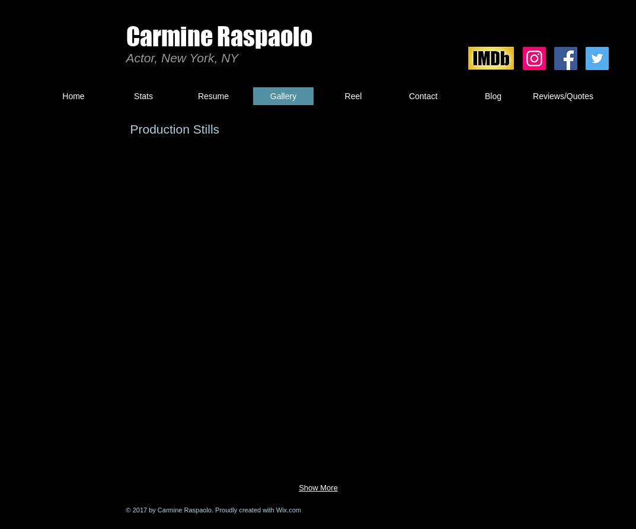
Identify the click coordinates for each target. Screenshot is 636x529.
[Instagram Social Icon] (534, 58)
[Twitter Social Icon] (597, 58)
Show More (318, 487)
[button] (173, 218)
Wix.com (288, 510)
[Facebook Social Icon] (565, 58)
